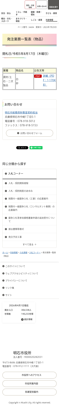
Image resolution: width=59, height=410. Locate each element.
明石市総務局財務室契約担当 (21, 112)
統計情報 (28, 319)
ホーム (5, 252)
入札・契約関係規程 (18, 183)
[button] (30, 4)
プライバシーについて (16, 280)
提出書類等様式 (16, 229)
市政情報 (14, 252)
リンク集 (9, 288)
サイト (9, 295)
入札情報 (23, 252)
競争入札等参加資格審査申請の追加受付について (31, 219)
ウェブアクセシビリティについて (21, 273)
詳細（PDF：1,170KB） (49, 80)
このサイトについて (15, 266)
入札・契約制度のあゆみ (20, 191)
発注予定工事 (15, 237)
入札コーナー (15, 173)
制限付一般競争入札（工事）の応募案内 (28, 199)
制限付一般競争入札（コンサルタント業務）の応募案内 (31, 208)
